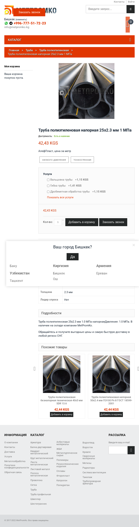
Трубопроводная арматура (92, 482)
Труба (33, 489)
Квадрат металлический (39, 452)
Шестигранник (38, 504)
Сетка (33, 485)
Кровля (86, 452)
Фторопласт (63, 476)
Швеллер (35, 499)
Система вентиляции (94, 472)
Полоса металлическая (39, 474)
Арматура (35, 442)
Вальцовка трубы (69, 179)
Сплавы (60, 471)
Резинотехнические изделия (67, 465)
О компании (11, 442)
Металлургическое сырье (66, 454)
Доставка (9, 452)
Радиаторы (89, 468)
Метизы (87, 463)
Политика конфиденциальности (16, 466)
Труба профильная (40, 494)
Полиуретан (63, 485)
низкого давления (54, 159)
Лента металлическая (39, 463)
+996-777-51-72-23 (30, 23)
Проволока (36, 480)
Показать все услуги (60, 197)
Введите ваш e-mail (119, 442)
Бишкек (59, 273)
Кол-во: (48, 222)
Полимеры (62, 460)
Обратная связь (13, 472)
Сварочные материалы (89, 457)
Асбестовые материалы (63, 443)
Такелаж (87, 477)
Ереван (101, 273)
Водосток (88, 447)
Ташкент (16, 281)
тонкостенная (82, 159)
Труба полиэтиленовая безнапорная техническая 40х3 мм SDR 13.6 (62, 400)
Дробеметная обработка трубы (78, 191)
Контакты (9, 447)
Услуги (47, 174)
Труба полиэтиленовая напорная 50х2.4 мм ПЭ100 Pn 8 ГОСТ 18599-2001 (111, 400)
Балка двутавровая (40, 447)
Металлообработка (14, 461)
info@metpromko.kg (16, 27)
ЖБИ (59, 449)
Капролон (61, 480)
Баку (13, 266)
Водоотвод (88, 442)
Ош (55, 279)
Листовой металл (40, 469)
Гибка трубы (65, 185)
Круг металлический (41, 458)
